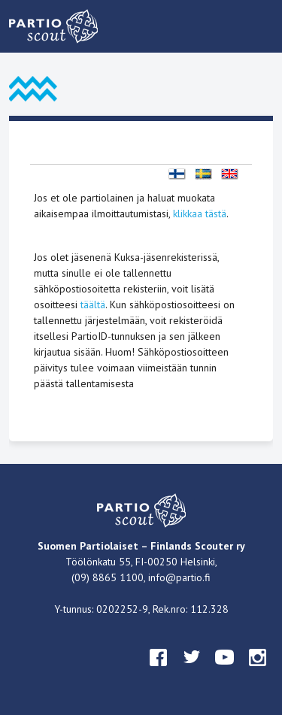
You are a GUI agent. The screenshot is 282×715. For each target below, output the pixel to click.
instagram (258, 671)
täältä (92, 304)
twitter (192, 671)
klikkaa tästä (199, 213)
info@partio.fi (179, 577)
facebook (159, 671)
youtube (225, 671)
